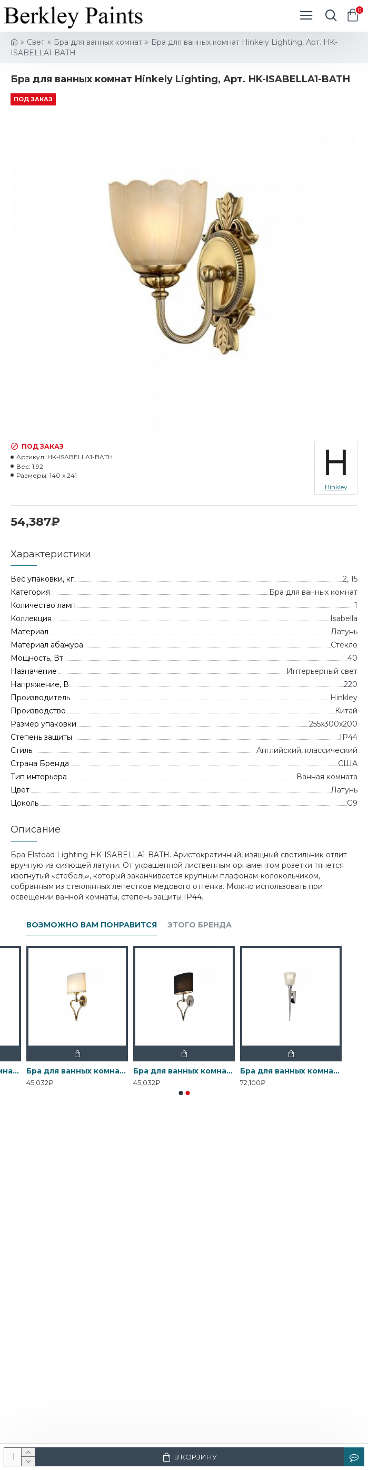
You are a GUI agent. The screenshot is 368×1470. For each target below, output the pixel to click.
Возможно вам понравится (91, 925)
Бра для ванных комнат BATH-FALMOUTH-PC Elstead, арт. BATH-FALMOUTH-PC (184, 1071)
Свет (36, 42)
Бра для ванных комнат (98, 42)
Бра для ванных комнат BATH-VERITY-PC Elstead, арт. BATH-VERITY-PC (291, 1071)
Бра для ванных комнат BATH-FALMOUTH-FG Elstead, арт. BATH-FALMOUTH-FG (77, 1071)
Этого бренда (199, 925)
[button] (180, 1093)
